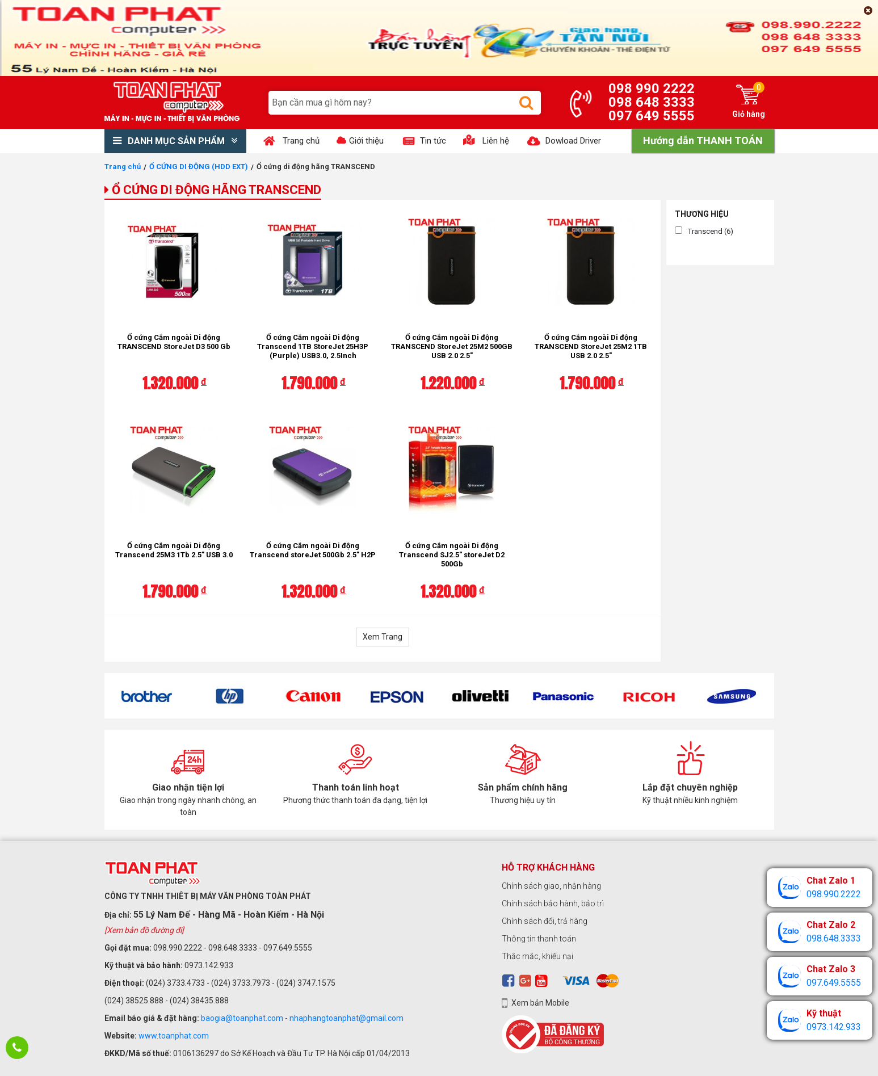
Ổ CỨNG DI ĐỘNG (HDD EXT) (198, 166)
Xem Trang (382, 636)
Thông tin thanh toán (539, 938)
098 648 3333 (651, 102)
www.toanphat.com (173, 1035)
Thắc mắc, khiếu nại (537, 956)
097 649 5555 (651, 116)
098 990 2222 (651, 88)
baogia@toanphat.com (242, 1018)
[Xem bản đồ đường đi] (144, 930)
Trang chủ (122, 166)
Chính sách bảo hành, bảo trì (553, 903)
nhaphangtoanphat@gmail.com (346, 1018)
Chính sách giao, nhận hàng (551, 885)
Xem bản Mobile (540, 1002)
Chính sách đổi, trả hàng (544, 921)
